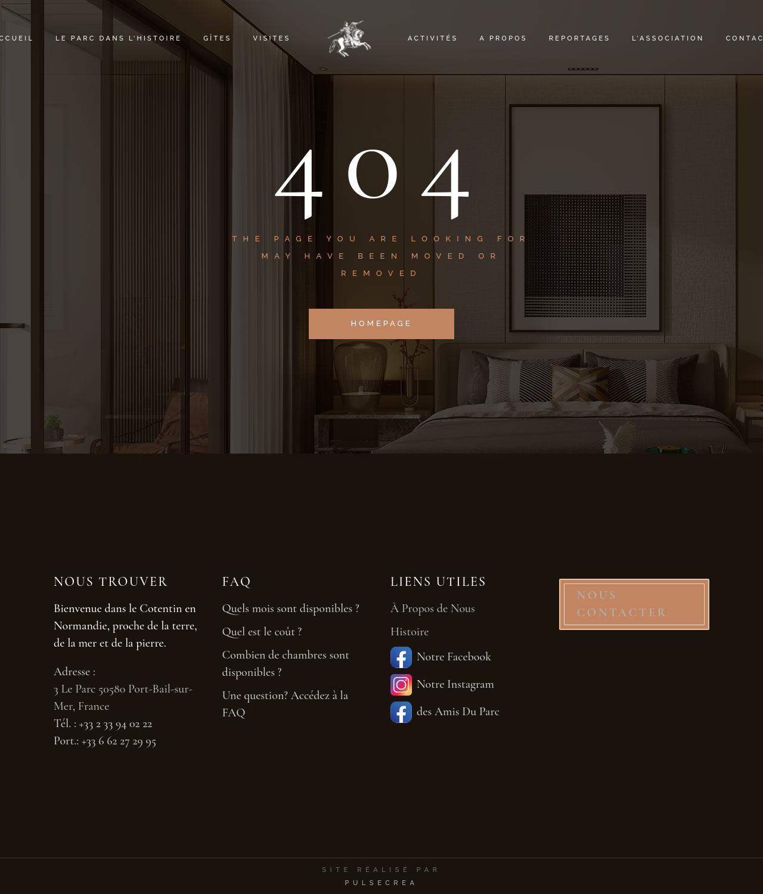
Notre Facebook (440, 657)
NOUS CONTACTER (622, 604)
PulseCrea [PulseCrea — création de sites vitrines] (381, 883)
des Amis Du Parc (445, 712)
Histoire (409, 632)
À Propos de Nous (432, 608)
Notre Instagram (442, 685)
